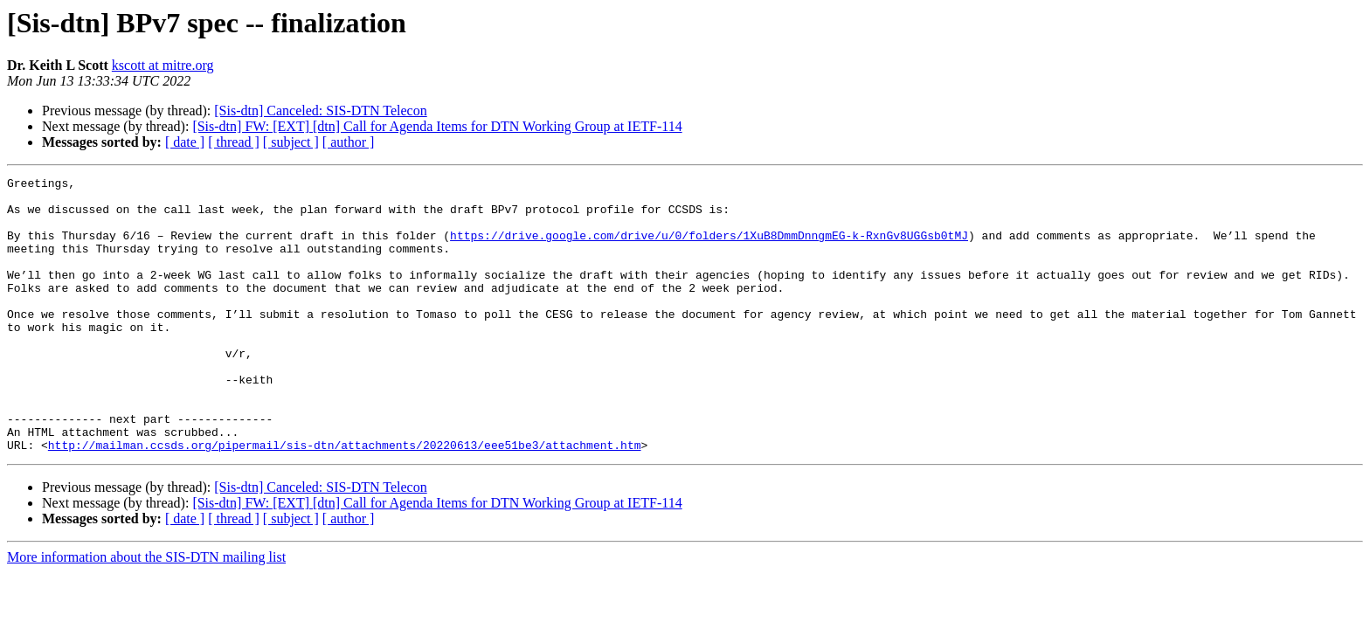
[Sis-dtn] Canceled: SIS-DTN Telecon (320, 110)
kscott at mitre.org (163, 65)
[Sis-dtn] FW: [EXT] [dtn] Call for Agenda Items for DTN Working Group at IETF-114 (437, 126)
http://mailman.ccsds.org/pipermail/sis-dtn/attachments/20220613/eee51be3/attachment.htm (344, 500)
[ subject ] (291, 142)
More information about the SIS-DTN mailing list (146, 612)
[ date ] (184, 142)
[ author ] (348, 142)
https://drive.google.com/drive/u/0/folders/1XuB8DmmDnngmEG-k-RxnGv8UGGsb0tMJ (709, 248)
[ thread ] (233, 142)
